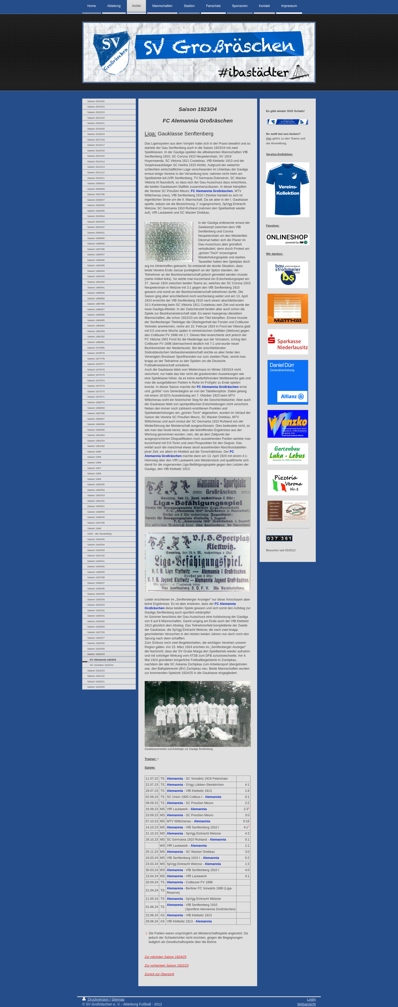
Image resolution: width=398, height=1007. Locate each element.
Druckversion (95, 999)
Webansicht (306, 1004)
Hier (268, 138)
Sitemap (117, 999)
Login (311, 999)
